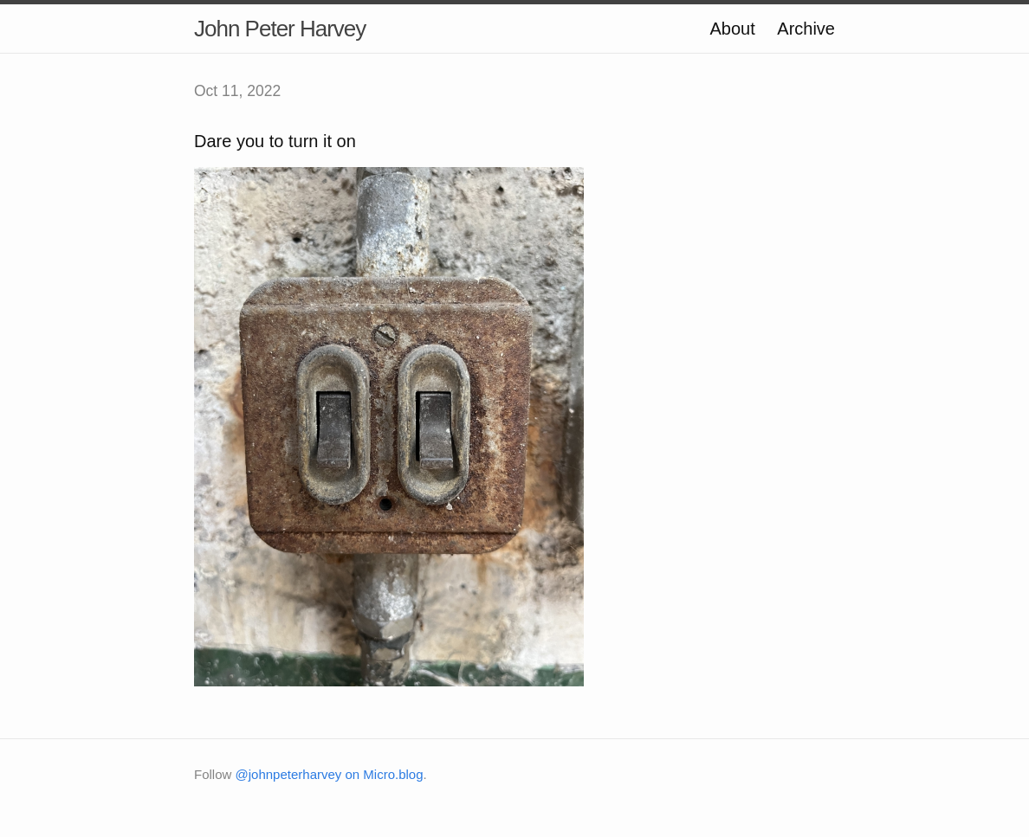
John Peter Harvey (280, 29)
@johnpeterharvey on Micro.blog (330, 774)
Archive (806, 28)
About (731, 28)
